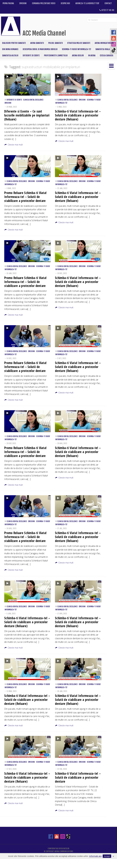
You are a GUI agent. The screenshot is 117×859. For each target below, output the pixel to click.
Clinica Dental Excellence (33, 100)
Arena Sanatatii (37, 43)
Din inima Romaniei (10, 49)
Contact (108, 3)
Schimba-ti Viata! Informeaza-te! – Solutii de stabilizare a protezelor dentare (78, 777)
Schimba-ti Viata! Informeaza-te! (76, 49)
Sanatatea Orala (102, 49)
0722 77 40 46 (106, 10)
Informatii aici (95, 856)
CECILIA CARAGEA (106, 55)
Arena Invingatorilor (104, 43)
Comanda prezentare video (43, 3)
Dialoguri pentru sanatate (14, 43)
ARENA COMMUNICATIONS (64, 851)
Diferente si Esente (31, 55)
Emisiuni (23, 3)
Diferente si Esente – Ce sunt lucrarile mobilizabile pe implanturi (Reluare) (27, 115)
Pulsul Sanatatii (55, 43)
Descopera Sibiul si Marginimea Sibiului (40, 49)
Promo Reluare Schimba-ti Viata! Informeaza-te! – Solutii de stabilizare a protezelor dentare (25, 197)
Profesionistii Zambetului (56, 55)
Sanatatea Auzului (10, 55)
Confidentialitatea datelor (58, 848)
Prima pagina (8, 3)
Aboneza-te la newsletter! (87, 3)
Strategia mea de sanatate (78, 43)
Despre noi (65, 3)
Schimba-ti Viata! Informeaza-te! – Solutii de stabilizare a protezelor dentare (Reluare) (78, 115)
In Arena (91, 55)
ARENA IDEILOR (78, 55)
